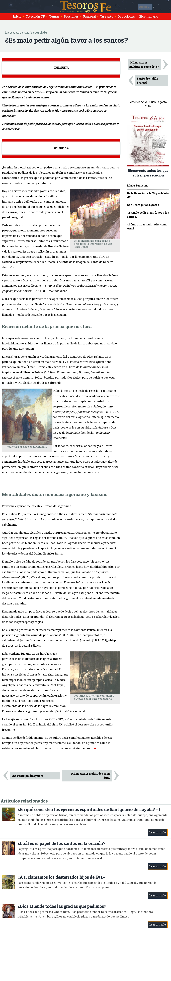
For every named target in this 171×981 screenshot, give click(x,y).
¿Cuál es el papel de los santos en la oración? (61, 843)
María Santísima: (138, 185)
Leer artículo (157, 832)
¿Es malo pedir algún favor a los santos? (148, 214)
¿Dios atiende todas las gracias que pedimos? (62, 906)
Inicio (17, 16)
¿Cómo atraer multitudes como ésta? (90, 775)
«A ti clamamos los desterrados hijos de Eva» (61, 877)
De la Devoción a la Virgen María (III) (148, 195)
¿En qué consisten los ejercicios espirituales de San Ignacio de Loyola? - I (89, 809)
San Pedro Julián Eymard (27, 775)
